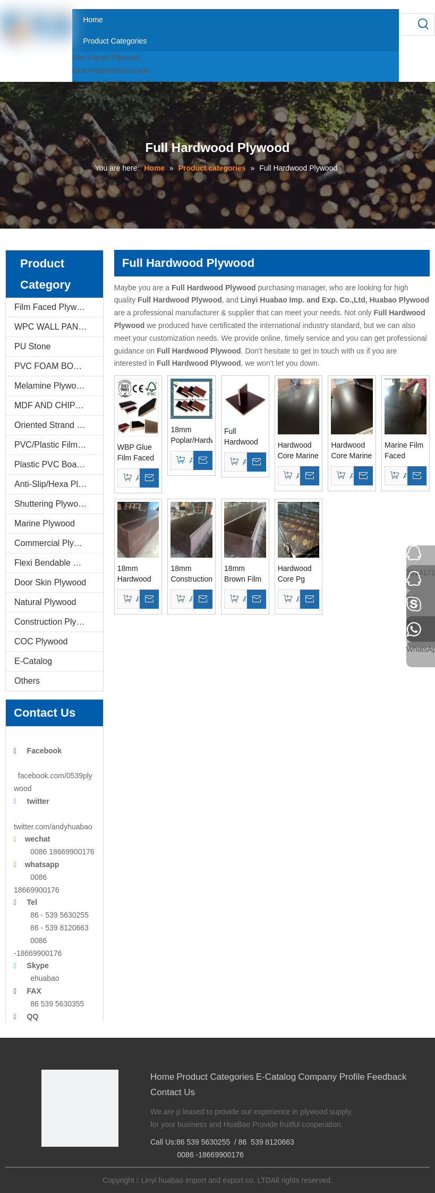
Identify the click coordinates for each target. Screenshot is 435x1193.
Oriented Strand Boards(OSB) (58, 425)
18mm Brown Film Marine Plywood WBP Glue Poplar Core (244, 574)
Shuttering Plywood (51, 503)
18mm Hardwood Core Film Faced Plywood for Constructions (138, 574)
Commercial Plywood (54, 543)
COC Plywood (40, 641)
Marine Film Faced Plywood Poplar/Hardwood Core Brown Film (406, 451)
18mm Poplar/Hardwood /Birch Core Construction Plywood (191, 435)
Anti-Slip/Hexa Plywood (58, 484)
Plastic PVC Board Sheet (58, 464)
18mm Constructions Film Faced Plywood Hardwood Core (191, 574)
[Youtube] (98, 1164)
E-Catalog (33, 661)
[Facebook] (48, 1164)
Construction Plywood (55, 621)
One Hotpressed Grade (110, 70)
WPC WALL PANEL (51, 326)
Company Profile (331, 1077)
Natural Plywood (45, 602)
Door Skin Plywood (50, 582)
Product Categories (215, 1077)
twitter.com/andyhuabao (53, 826)
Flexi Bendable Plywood (58, 562)
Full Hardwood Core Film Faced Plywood (241, 437)
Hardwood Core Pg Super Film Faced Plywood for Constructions (299, 574)
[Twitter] (81, 1164)
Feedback (387, 1077)
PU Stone (32, 346)
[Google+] (65, 1164)
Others (27, 680)
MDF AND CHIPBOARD (58, 405)
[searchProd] (406, 24)
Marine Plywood (44, 523)
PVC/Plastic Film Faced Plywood (58, 444)
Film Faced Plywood (105, 57)
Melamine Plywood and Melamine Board (58, 385)
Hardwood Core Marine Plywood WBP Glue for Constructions (299, 451)
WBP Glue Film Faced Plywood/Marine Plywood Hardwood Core (138, 453)
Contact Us (172, 1092)
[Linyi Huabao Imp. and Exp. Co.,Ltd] (79, 1108)
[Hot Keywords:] (423, 24)
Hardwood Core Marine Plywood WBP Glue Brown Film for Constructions (352, 451)
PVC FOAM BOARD (52, 366)
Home (162, 1077)
